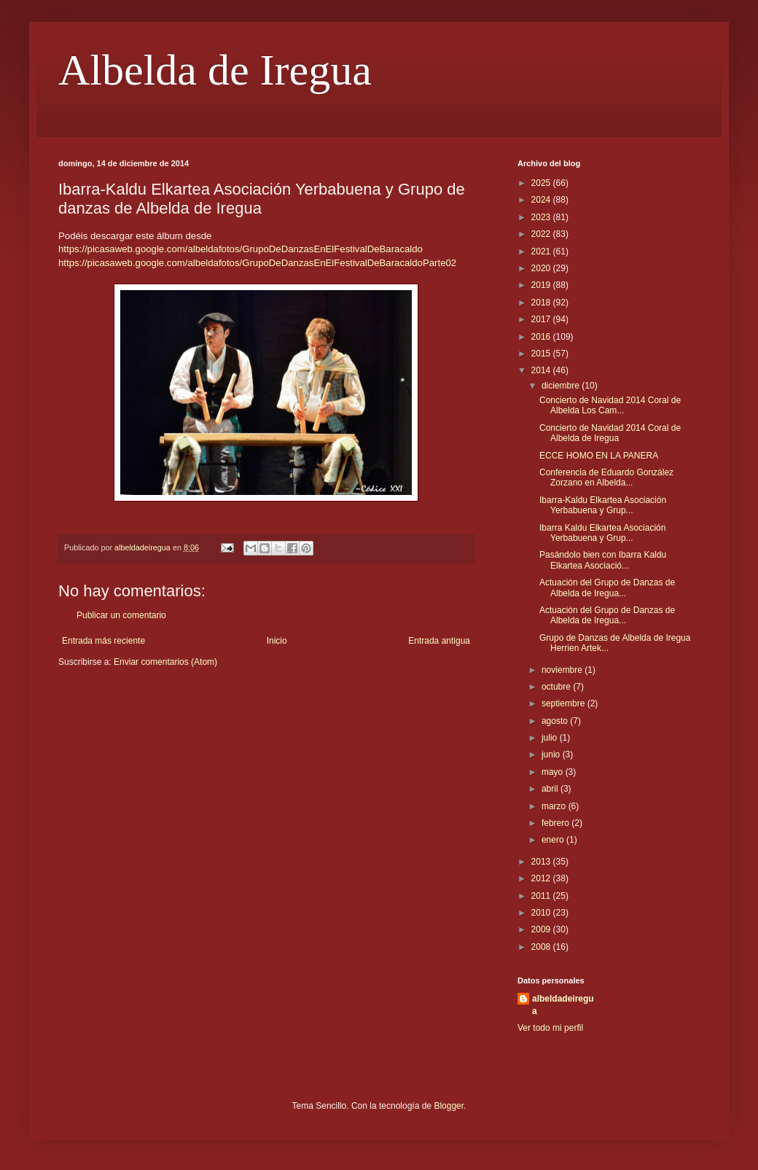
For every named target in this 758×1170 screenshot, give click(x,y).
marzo (555, 806)
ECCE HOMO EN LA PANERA (598, 456)
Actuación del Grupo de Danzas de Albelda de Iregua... (607, 587)
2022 (542, 234)
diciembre (562, 386)
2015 (542, 353)
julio (551, 738)
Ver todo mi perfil (550, 1028)
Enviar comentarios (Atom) (165, 662)
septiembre (564, 703)
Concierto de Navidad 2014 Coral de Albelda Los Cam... (610, 405)
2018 (542, 302)
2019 (542, 285)
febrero (556, 823)
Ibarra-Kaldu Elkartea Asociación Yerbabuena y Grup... (602, 505)
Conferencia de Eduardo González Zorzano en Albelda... (606, 477)
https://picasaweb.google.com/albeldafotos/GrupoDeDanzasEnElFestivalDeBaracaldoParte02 (257, 262)
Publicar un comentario (121, 615)
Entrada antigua (439, 641)
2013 (542, 862)
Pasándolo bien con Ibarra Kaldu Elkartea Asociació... (602, 560)
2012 (542, 878)
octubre (557, 687)
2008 (542, 947)
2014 (542, 370)
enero (554, 840)
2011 (542, 896)
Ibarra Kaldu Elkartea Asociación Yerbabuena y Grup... (602, 533)
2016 (542, 337)
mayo (554, 772)
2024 (542, 200)
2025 (542, 183)
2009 (542, 929)
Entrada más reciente (103, 641)
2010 (542, 913)
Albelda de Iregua (215, 70)
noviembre (563, 670)
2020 (542, 268)
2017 (542, 319)
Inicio (277, 641)
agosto (556, 721)
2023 (542, 217)
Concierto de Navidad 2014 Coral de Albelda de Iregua (610, 433)
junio (552, 754)
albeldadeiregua (563, 1005)
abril (551, 789)
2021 (542, 251)
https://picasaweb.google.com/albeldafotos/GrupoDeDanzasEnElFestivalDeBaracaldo (240, 248)
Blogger (449, 1106)
